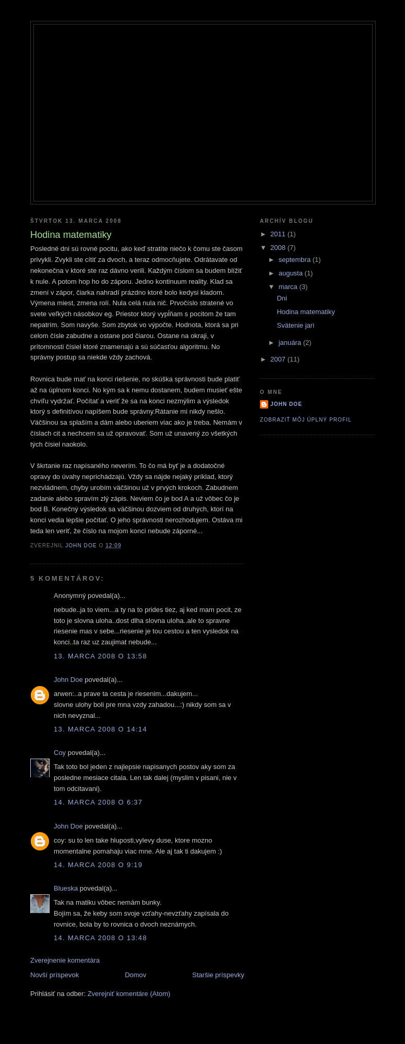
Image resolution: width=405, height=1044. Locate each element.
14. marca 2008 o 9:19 (98, 865)
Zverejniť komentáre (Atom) (129, 994)
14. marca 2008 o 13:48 (100, 938)
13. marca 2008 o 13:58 (100, 656)
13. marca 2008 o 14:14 (100, 729)
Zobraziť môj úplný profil (306, 420)
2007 (279, 359)
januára (291, 342)
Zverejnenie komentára (65, 960)
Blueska (66, 888)
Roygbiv (203, 43)
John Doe (68, 679)
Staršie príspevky (218, 975)
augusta (292, 273)
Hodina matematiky (306, 312)
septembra (296, 259)
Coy (60, 753)
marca (289, 287)
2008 (279, 247)
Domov (135, 975)
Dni (282, 298)
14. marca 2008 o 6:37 (98, 802)
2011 (279, 234)
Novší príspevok (54, 975)
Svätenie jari (295, 325)
